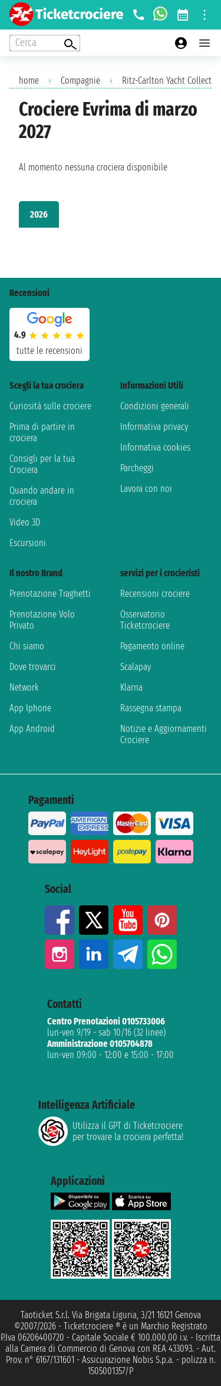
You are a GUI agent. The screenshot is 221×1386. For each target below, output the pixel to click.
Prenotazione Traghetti (50, 593)
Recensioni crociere (155, 593)
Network (24, 687)
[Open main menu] (204, 43)
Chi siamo (26, 646)
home (29, 80)
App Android (32, 728)
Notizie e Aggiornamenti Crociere (163, 734)
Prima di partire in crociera (42, 432)
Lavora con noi (146, 488)
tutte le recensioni (50, 350)
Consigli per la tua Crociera (42, 464)
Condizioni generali (154, 406)
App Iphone (30, 708)
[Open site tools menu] (204, 15)
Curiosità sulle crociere (50, 406)
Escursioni (27, 543)
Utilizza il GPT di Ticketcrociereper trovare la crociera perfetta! (110, 1131)
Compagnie (80, 80)
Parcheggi (137, 468)
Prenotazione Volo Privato (42, 620)
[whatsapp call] (160, 14)
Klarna (131, 687)
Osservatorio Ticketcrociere (145, 620)
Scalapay (135, 666)
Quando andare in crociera (41, 496)
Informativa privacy (154, 426)
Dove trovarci (32, 666)
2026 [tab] (39, 214)
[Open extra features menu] (44, 43)
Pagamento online (152, 646)
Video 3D (24, 522)
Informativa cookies (155, 447)
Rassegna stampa (151, 708)
